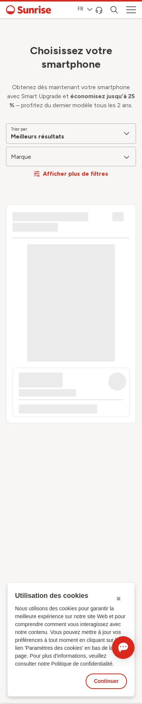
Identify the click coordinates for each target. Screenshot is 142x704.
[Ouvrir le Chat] (123, 647)
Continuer (106, 681)
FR (85, 9)
